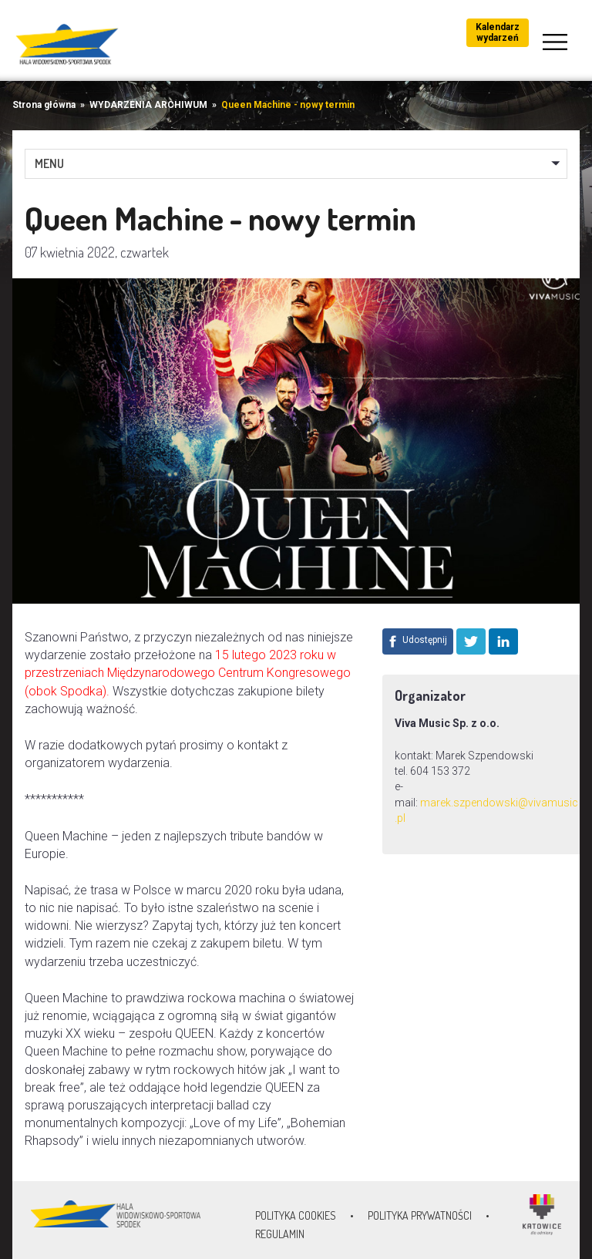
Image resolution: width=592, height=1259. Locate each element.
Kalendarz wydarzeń (498, 32)
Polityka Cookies (295, 1215)
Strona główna (44, 104)
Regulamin (279, 1233)
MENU (49, 163)
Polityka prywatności (420, 1215)
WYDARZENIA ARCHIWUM (148, 104)
